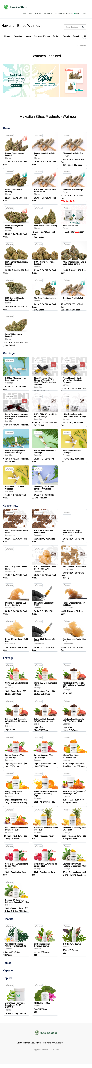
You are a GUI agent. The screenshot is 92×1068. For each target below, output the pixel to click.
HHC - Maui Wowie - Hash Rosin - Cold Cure (45, 568)
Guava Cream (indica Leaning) (13, 190)
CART (77, 14)
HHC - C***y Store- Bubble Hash (16, 568)
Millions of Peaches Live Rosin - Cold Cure (15, 604)
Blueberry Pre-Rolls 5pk (73, 153)
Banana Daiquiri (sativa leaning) (14, 154)
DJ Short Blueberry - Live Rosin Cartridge (15, 379)
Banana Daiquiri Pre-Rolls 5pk (44, 154)
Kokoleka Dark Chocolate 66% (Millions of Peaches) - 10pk (74, 685)
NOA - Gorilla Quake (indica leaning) (16, 263)
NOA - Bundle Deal (70, 226)
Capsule (66, 36)
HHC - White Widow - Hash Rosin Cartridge (45, 415)
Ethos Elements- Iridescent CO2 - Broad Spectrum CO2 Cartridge (16, 416)
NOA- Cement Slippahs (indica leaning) (14, 299)
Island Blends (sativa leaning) (14, 227)
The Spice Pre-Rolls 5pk (73, 298)
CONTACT (26, 1043)
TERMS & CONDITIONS (43, 1043)
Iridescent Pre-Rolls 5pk (73, 189)
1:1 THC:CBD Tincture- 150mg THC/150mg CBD (15, 945)
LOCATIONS (38, 14)
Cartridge (18, 36)
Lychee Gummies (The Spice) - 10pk (14, 756)
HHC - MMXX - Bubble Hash (74, 567)
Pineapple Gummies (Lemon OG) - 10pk (46, 829)
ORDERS (69, 14)
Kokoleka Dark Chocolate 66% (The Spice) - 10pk (44, 720)
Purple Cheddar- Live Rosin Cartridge (45, 451)
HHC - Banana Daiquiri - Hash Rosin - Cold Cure (72, 531)
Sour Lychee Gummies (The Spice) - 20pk (45, 865)
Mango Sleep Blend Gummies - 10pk (71, 756)
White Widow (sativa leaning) (13, 335)
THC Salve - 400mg (42, 1003)
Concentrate (39, 36)
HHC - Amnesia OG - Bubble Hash (16, 531)
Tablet (55, 36)
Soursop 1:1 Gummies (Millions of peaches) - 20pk (17, 901)
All (85, 36)
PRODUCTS (49, 14)
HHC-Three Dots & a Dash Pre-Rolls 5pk (45, 190)
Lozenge (27, 36)
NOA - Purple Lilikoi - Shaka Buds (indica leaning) (74, 263)
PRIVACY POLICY (57, 1043)
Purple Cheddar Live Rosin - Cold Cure (74, 604)
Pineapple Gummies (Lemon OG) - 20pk (74, 829)
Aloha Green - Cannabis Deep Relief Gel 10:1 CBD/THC (14, 1005)
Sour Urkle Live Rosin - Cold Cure (74, 640)
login (84, 14)
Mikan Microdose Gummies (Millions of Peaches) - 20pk (45, 793)
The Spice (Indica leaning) (45, 298)
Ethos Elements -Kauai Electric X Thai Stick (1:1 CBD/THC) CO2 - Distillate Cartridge (45, 381)
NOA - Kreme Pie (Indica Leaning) (44, 263)
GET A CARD (27, 14)
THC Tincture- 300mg (72, 944)
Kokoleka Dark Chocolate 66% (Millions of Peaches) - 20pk (16, 721)
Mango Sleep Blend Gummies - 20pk (13, 792)
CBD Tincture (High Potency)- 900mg (42, 945)
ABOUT (19, 1043)
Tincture (46, 36)
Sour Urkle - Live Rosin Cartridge (14, 488)
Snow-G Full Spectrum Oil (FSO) (44, 640)
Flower (7, 36)
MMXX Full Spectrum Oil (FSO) (44, 604)
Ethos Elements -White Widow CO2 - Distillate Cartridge (72, 380)
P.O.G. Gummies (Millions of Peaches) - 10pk (74, 792)
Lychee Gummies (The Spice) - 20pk (43, 756)
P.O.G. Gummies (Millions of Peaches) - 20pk (16, 829)
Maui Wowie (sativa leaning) (45, 226)
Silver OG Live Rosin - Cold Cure (16, 640)
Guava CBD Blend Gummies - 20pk (45, 684)
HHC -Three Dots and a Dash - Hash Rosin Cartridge (74, 415)
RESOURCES (60, 14)
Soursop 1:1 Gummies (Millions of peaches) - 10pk (74, 865)
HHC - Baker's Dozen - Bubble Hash (43, 531)
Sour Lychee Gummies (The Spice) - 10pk (16, 865)
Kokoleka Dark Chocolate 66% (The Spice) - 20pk (73, 720)
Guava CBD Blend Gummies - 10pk (16, 684)
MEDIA (33, 1043)
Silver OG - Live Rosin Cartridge (72, 451)
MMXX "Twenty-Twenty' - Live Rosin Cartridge (15, 451)
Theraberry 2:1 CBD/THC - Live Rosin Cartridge (45, 488)
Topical (76, 36)
